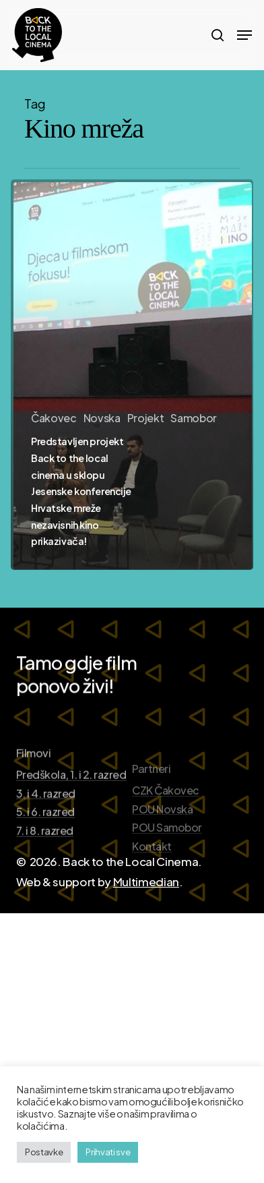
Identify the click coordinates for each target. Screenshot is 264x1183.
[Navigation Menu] (244, 35)
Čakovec (54, 418)
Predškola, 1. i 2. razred (71, 817)
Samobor (193, 418)
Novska (102, 418)
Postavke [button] (44, 1152)
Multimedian (146, 881)
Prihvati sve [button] (108, 1152)
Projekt (145, 418)
